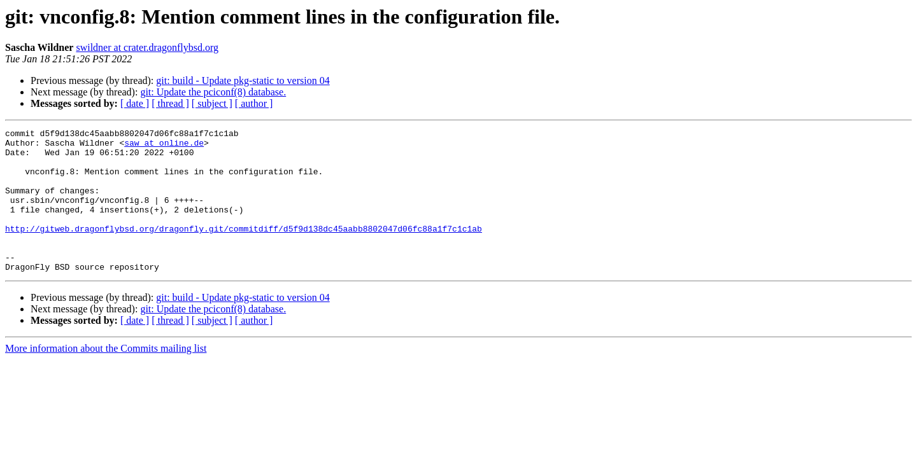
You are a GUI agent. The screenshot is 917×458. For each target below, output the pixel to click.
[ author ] (254, 103)
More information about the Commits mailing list (105, 376)
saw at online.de (164, 146)
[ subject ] (212, 103)
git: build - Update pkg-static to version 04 (242, 80)
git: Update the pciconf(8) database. (213, 92)
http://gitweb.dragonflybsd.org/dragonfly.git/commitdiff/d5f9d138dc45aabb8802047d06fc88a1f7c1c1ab (243, 249)
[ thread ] (170, 103)
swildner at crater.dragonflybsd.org (147, 47)
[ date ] (134, 103)
